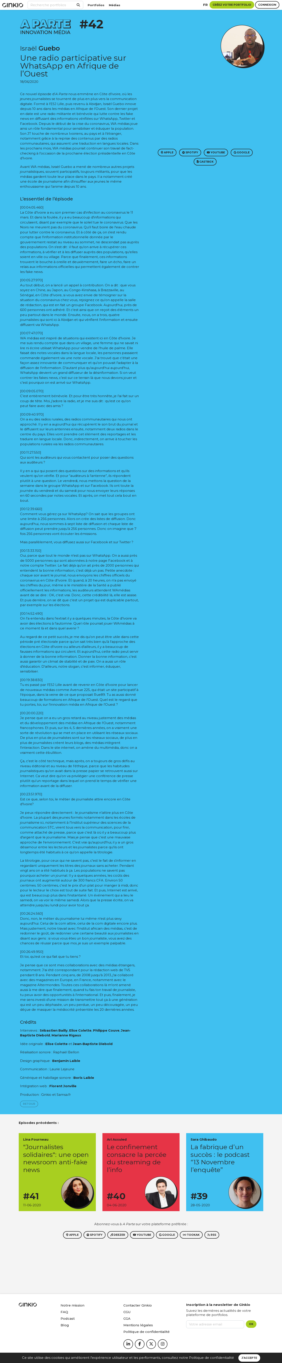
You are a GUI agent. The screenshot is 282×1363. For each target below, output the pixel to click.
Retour (29, 1103)
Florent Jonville (62, 1086)
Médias (114, 5)
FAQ (64, 1312)
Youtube (216, 152)
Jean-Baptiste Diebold (93, 1044)
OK (251, 1324)
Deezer (117, 1234)
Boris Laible (83, 1078)
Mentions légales (138, 1325)
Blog (65, 1325)
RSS (212, 1234)
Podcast (68, 1318)
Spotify (190, 152)
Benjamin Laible (66, 1061)
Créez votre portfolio (232, 4)
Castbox (205, 161)
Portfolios (96, 5)
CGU (127, 1312)
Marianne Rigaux (66, 1035)
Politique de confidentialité (211, 1358)
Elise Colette (80, 1030)
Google (242, 152)
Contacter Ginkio (137, 1305)
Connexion (267, 4)
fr (205, 5)
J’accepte (249, 1357)
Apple (167, 152)
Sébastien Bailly (54, 1030)
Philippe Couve (106, 1030)
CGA (126, 1318)
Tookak (191, 1234)
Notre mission (72, 1305)
